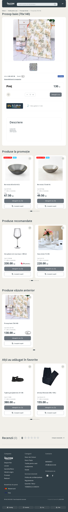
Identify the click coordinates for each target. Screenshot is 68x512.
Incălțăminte (29, 467)
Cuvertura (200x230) (11, 254)
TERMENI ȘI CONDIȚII (32, 487)
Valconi (4, 11)
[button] (32, 280)
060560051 (48, 462)
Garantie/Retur (9, 469)
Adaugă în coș (55, 94)
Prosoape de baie (24, 11)
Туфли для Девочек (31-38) (46, 393)
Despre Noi (8, 463)
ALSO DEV (61, 499)
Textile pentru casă (12, 11)
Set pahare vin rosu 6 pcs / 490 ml (48, 254)
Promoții (7, 475)
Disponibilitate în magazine (12, 79)
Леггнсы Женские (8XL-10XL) (14, 393)
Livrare (6, 466)
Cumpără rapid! (17, 206)
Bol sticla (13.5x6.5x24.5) (12, 185)
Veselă (27, 470)
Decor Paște (29, 460)
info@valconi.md (50, 465)
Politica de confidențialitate (33, 477)
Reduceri (7, 478)
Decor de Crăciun (30, 457)
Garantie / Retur (30, 484)
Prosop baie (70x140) (11, 323)
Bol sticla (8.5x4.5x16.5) (45, 185)
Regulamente (29, 480)
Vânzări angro (8, 472)
